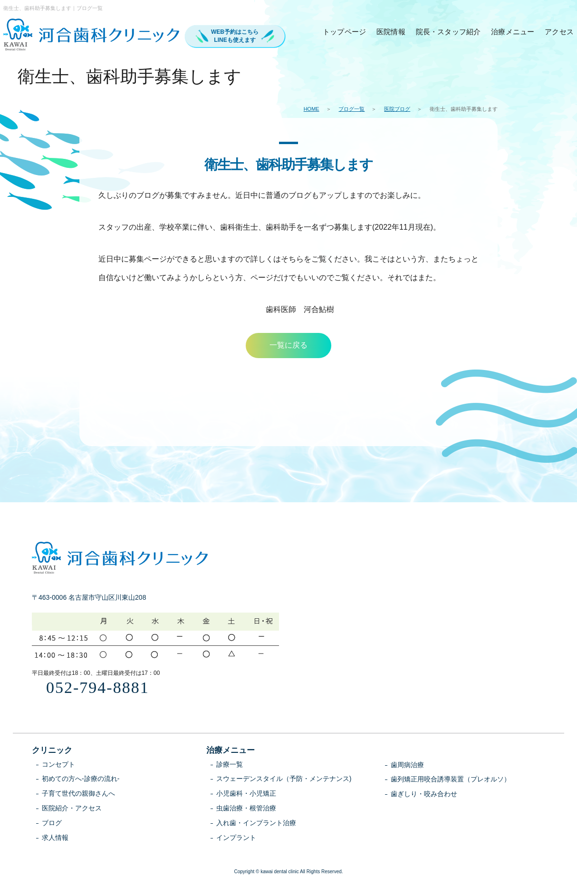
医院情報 (390, 32)
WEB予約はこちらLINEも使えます (235, 36)
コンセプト (58, 765)
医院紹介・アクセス (72, 809)
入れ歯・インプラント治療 (256, 824)
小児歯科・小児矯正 (246, 794)
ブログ (52, 824)
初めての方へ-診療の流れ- (80, 779)
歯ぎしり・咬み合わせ (424, 795)
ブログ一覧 (351, 109)
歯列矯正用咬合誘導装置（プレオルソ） (450, 780)
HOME (311, 109)
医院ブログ (397, 109)
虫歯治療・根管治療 (246, 809)
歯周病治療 (407, 766)
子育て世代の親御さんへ (78, 794)
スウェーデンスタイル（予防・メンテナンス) (284, 779)
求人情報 (55, 838)
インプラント (236, 838)
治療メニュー (512, 32)
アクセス (559, 32)
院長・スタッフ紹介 (448, 32)
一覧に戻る (288, 345)
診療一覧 (229, 765)
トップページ (344, 32)
